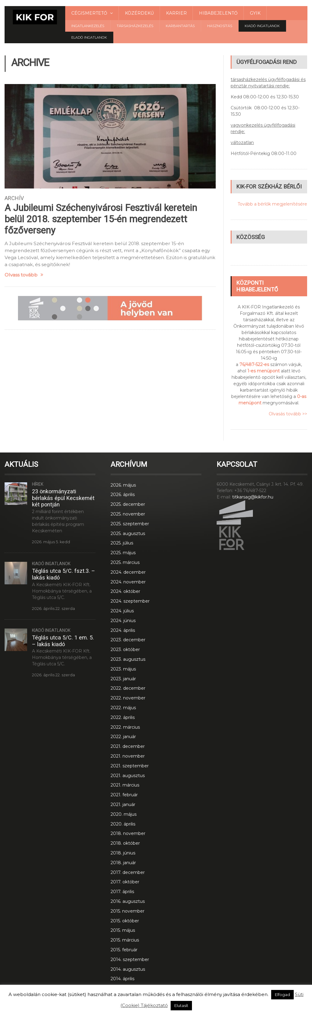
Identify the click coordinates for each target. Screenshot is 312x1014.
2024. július (122, 611)
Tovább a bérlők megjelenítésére (272, 204)
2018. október (125, 843)
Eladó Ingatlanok (89, 37)
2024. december (128, 572)
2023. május (123, 669)
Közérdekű (139, 13)
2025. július (122, 543)
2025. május (123, 552)
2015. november (127, 911)
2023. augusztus (128, 659)
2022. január (123, 736)
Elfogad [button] (282, 994)
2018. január (123, 862)
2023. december (128, 640)
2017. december (128, 872)
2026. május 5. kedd (51, 542)
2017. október (125, 882)
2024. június (123, 620)
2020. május (123, 814)
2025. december (128, 504)
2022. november (128, 698)
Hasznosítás (219, 26)
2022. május (123, 707)
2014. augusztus (128, 969)
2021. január (123, 804)
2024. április (123, 630)
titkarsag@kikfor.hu (252, 497)
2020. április (123, 824)
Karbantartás (180, 26)
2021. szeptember (130, 766)
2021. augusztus (128, 775)
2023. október (125, 649)
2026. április (123, 494)
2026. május (123, 485)
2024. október (125, 591)
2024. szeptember (130, 601)
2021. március (125, 785)
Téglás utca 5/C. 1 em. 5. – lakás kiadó (63, 640)
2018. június (123, 853)
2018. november (128, 833)
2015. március (125, 940)
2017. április (122, 891)
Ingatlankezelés (87, 26)
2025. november (128, 514)
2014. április (122, 978)
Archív (14, 198)
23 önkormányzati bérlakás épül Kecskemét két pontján (63, 498)
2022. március (125, 727)
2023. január (123, 678)
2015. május (123, 930)
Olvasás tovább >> (288, 414)
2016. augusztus (128, 901)
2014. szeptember (130, 959)
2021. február (124, 794)
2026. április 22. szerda (53, 608)
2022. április (123, 717)
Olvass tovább (24, 275)
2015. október (125, 921)
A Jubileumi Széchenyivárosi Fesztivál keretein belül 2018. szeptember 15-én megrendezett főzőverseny (101, 219)
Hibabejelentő (218, 13)
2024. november (128, 582)
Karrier (176, 13)
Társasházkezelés (135, 26)
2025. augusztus (128, 533)
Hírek (37, 484)
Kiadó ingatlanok (262, 26)
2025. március (125, 562)
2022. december (128, 688)
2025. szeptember (130, 523)
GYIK (255, 13)
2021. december (128, 746)
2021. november (128, 756)
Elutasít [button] (181, 1005)
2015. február (124, 949)
